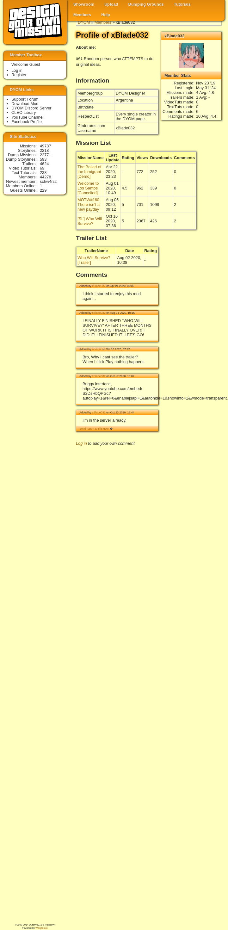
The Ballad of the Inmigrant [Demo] (89, 171)
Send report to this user (94, 428)
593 (43, 159)
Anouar (96, 349)
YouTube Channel (27, 117)
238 (43, 172)
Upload (111, 4)
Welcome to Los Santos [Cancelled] (88, 188)
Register (19, 74)
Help (105, 14)
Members (82, 14)
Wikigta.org (41, 928)
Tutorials (182, 4)
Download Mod (24, 103)
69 (42, 168)
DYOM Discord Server (31, 108)
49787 (45, 146)
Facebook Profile (26, 121)
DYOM (84, 22)
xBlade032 (98, 286)
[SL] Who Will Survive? (89, 221)
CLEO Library (23, 112)
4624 (44, 163)
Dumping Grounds (146, 4)
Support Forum (24, 99)
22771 (45, 154)
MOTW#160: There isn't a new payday (89, 204)
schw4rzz (48, 181)
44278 (45, 177)
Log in (81, 443)
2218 (44, 150)
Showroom (83, 4)
